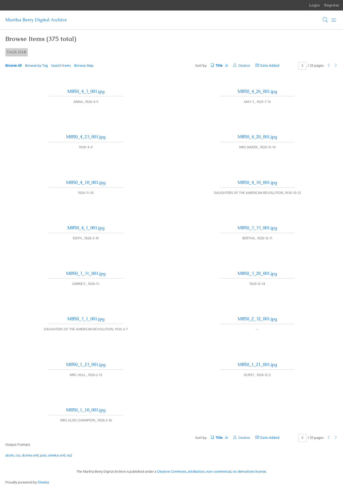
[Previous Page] (329, 66)
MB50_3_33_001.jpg (257, 228)
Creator (244, 66)
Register (331, 5)
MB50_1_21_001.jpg (257, 364)
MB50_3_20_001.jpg (257, 273)
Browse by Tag (36, 66)
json (43, 456)
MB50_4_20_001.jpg (257, 137)
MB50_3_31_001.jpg (86, 273)
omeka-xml (56, 456)
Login (314, 5)
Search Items (61, 66)
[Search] (325, 20)
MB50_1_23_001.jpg (86, 364)
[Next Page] (336, 66)
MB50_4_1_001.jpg (85, 228)
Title (222, 66)
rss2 (69, 456)
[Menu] (334, 20)
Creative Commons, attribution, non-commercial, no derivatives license (211, 472)
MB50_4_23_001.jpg (86, 137)
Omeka (43, 482)
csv (17, 456)
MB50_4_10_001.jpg (257, 182)
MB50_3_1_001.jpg (85, 319)
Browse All (13, 66)
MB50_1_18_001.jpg (86, 410)
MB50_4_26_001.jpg (257, 91)
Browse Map (83, 66)
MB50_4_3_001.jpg (85, 91)
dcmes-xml (30, 456)
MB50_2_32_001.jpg (257, 319)
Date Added (269, 66)
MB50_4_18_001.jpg (86, 182)
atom (9, 456)
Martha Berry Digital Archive (36, 20)
